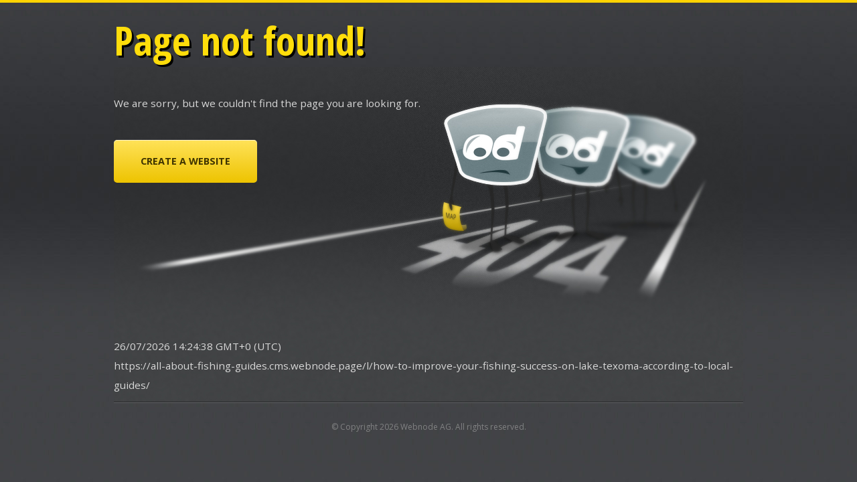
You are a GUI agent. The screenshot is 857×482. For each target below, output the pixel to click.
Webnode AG (425, 426)
